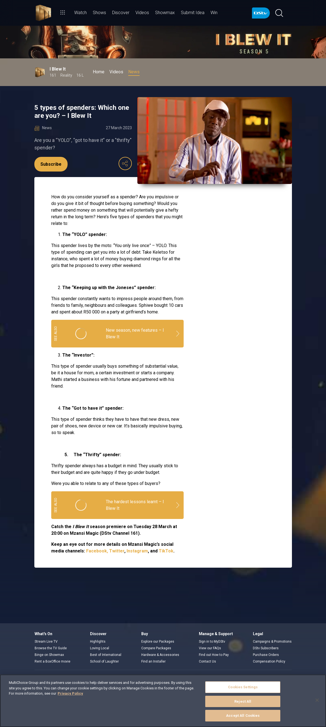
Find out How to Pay (214, 655)
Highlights (98, 641)
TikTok (166, 551)
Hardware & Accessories (160, 655)
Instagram (137, 551)
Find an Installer (153, 661)
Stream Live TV (46, 641)
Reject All (242, 701)
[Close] (317, 700)
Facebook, (97, 551)
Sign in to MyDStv (212, 641)
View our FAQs (210, 648)
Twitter (116, 551)
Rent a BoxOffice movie (52, 661)
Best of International (105, 655)
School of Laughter (104, 661)
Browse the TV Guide (51, 648)
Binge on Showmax (49, 655)
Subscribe (50, 164)
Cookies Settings (243, 687)
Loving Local (99, 648)
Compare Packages (156, 648)
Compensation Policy (269, 661)
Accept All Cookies (243, 715)
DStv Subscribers (266, 648)
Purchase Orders (266, 655)
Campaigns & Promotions (272, 641)
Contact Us (207, 661)
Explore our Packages (157, 641)
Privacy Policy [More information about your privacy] (70, 693)
